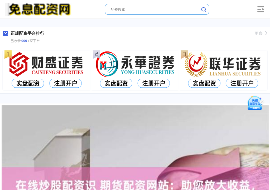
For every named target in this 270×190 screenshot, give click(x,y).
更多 (260, 33)
